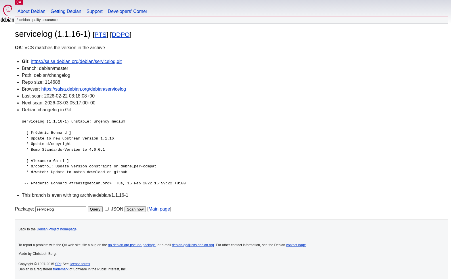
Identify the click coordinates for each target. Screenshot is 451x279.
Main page (159, 209)
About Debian (31, 11)
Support (95, 11)
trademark (60, 269)
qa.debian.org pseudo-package (132, 245)
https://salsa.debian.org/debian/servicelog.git (76, 61)
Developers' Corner (127, 11)
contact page (296, 245)
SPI (58, 264)
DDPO (120, 34)
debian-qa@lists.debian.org (193, 245)
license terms (80, 264)
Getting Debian (66, 11)
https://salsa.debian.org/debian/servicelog (83, 89)
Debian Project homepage (57, 229)
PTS (101, 34)
